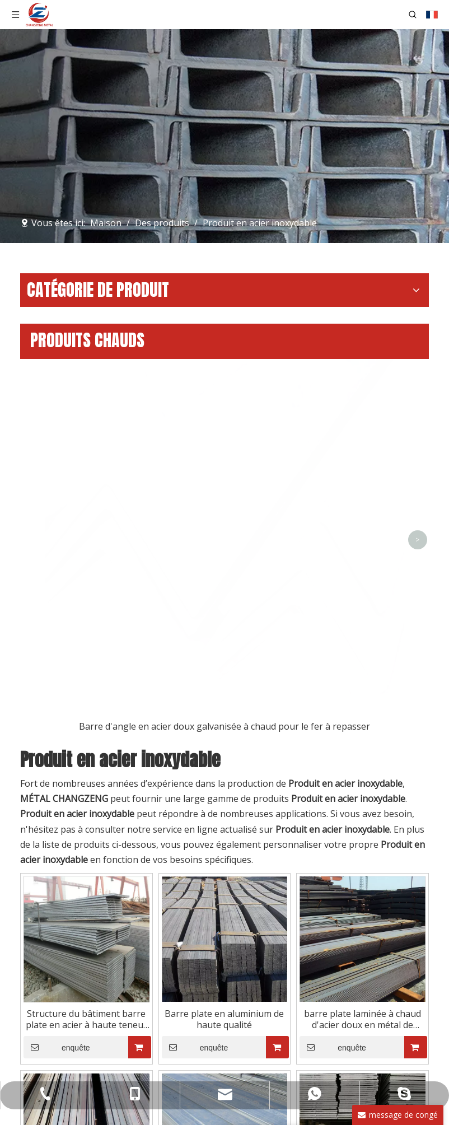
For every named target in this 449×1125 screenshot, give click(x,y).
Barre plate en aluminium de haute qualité (224, 639)
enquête (57, 667)
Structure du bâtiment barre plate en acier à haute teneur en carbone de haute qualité (86, 639)
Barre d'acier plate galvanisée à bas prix (224, 836)
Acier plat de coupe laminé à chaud (362, 836)
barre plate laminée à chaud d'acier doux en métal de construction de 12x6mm (362, 639)
